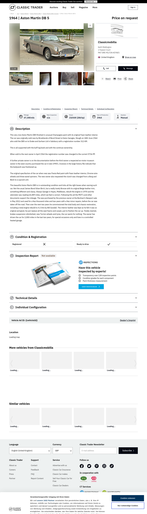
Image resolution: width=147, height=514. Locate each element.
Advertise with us (60, 465)
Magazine (83, 7)
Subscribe (128, 450)
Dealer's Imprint (128, 320)
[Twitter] (89, 466)
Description (35, 109)
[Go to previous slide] (11, 47)
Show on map (130, 57)
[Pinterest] (97, 466)
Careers (12, 470)
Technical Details (87, 109)
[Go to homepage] (25, 7)
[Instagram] (104, 466)
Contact (34, 465)
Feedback (35, 470)
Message (128, 68)
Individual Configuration (105, 109)
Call (106, 68)
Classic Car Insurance (62, 470)
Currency (57, 444)
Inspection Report (71, 109)
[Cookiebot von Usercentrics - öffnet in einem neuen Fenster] (15, 509)
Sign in (132, 7)
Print (117, 78)
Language (13, 444)
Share (128, 78)
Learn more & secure (91, 286)
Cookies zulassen (127, 479)
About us (13, 465)
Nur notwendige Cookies (128, 486)
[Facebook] (82, 466)
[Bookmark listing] (90, 25)
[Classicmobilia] (117, 30)
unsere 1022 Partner (46, 481)
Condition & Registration (52, 109)
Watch (106, 78)
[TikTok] (112, 466)
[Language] (30, 450)
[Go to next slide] (92, 47)
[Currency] (63, 450)
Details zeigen (122, 509)
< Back (12, 13)
